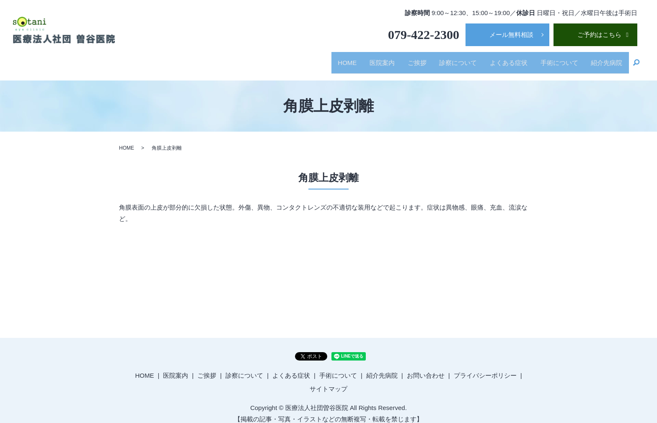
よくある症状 (503, 58)
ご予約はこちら (599, 34)
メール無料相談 (511, 34)
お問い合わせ (426, 367)
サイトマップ (328, 380)
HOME (332, 58)
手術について (556, 58)
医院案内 (370, 58)
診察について (450, 58)
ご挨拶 (407, 58)
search (636, 59)
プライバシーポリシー (485, 367)
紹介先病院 (605, 58)
